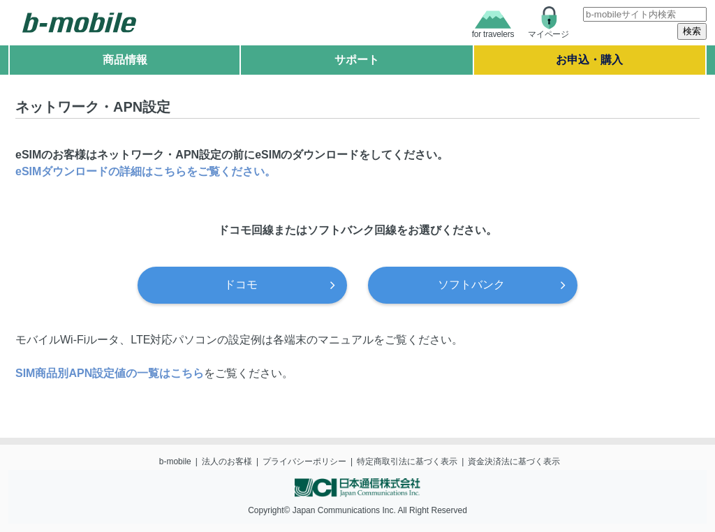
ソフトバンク (471, 284)
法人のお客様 (227, 461)
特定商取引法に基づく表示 (407, 461)
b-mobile (175, 461)
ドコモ (241, 284)
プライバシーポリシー (304, 461)
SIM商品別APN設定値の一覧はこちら (109, 373)
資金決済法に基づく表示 (514, 461)
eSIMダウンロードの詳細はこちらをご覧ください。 (145, 171)
